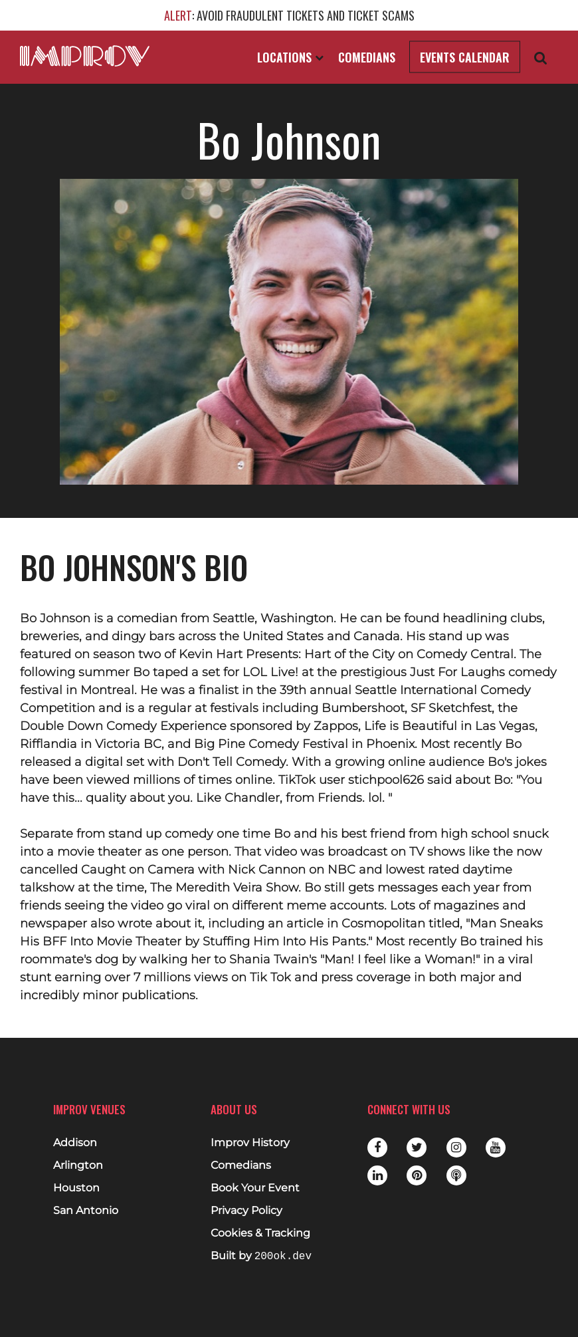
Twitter (417, 1147)
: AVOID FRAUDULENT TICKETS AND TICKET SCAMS (289, 15)
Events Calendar (465, 57)
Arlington (78, 1165)
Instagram (456, 1147)
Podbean (456, 1175)
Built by (261, 1256)
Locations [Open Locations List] (290, 57)
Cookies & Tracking (260, 1233)
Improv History (250, 1143)
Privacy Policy (246, 1210)
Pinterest (417, 1175)
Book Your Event (255, 1188)
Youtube (496, 1147)
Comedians (366, 57)
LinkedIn (377, 1175)
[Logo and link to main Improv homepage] (84, 55)
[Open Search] (541, 57)
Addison (75, 1143)
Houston (76, 1188)
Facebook (377, 1147)
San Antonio (85, 1210)
